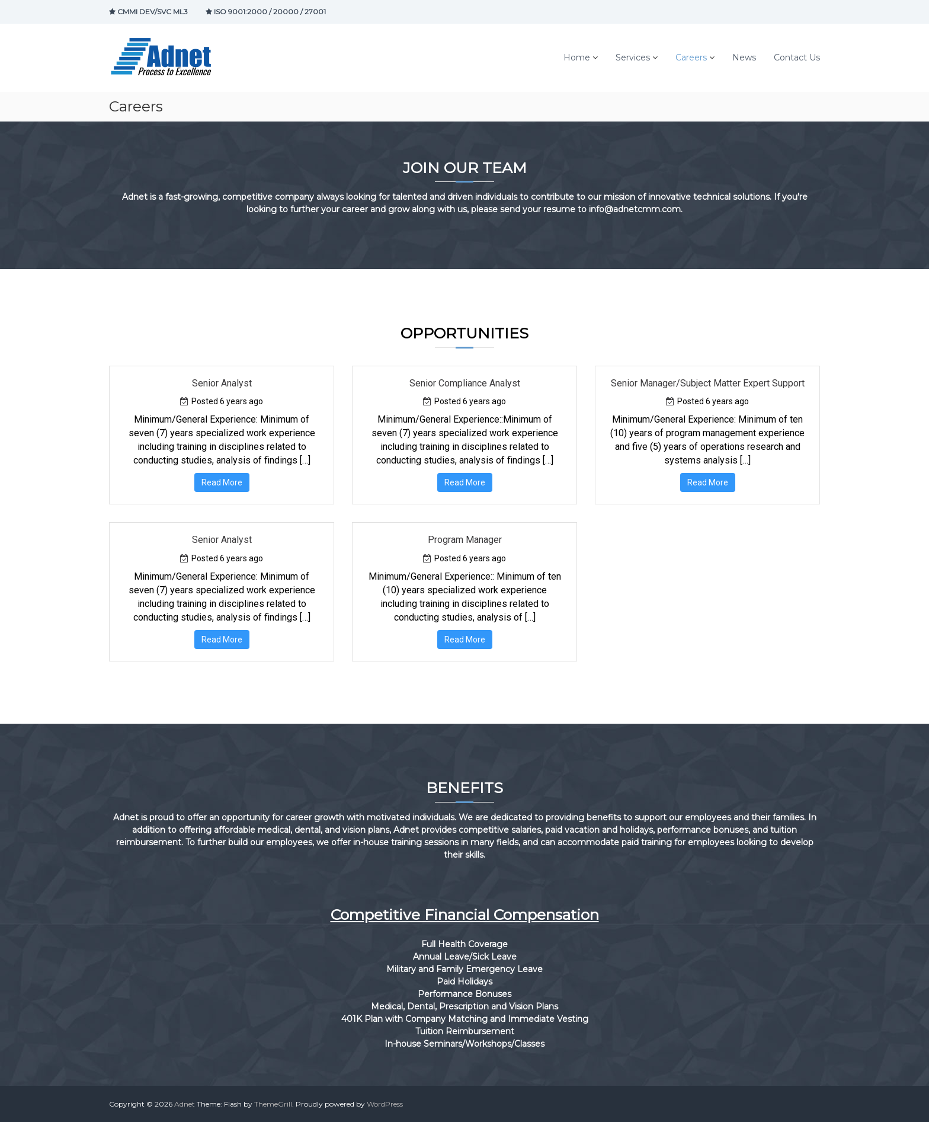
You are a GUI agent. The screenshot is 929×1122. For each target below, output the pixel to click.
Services (633, 57)
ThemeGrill (273, 1103)
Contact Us (797, 57)
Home (576, 57)
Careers (691, 57)
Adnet (184, 1103)
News (744, 57)
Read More (221, 482)
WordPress (385, 1103)
